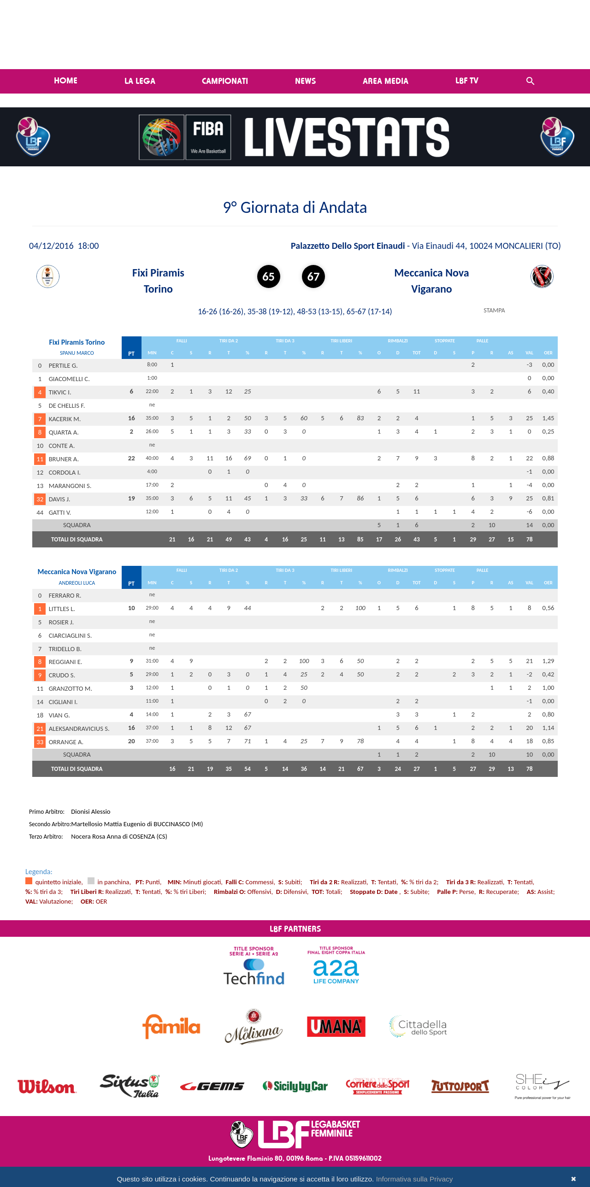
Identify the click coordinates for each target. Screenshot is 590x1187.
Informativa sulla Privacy (414, 1179)
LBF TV (466, 80)
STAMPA (494, 310)
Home (65, 80)
